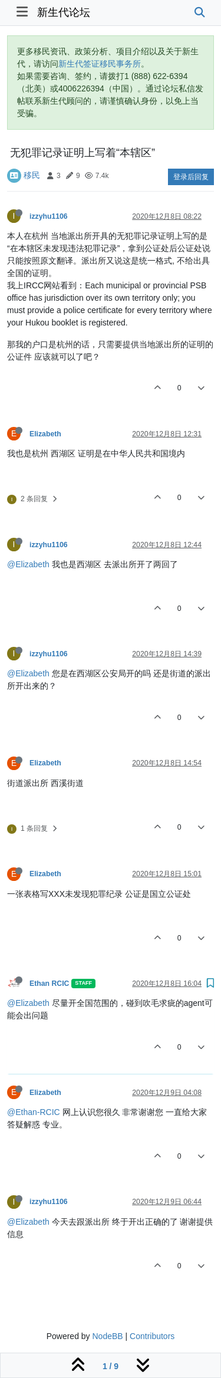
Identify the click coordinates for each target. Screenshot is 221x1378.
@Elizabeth (28, 564)
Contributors (152, 1336)
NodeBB (107, 1336)
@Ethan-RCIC (33, 1112)
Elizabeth (45, 434)
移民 (32, 175)
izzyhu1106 (48, 216)
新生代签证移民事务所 (99, 63)
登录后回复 (191, 177)
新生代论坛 (63, 12)
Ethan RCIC (49, 983)
